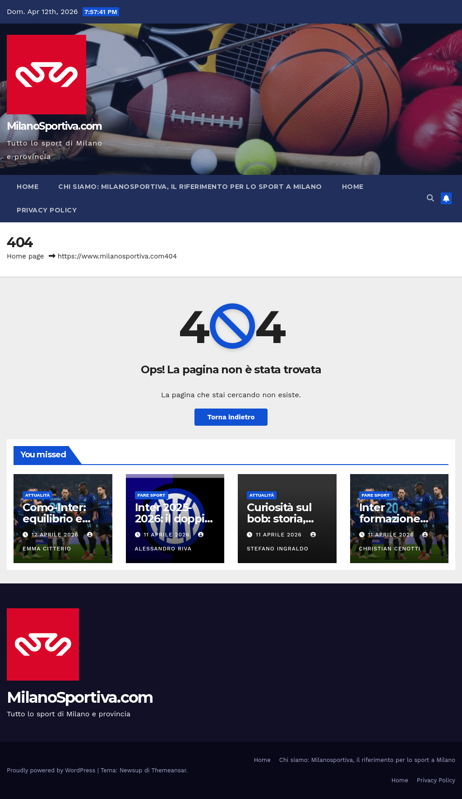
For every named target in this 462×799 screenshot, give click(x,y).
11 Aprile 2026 (167, 534)
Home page (25, 256)
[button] (430, 198)
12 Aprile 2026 (56, 534)
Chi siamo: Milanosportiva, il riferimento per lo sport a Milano (190, 187)
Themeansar (169, 770)
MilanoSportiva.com (54, 126)
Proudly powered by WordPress (52, 770)
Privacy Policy (47, 210)
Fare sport (152, 495)
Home (27, 187)
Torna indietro (230, 417)
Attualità (37, 495)
